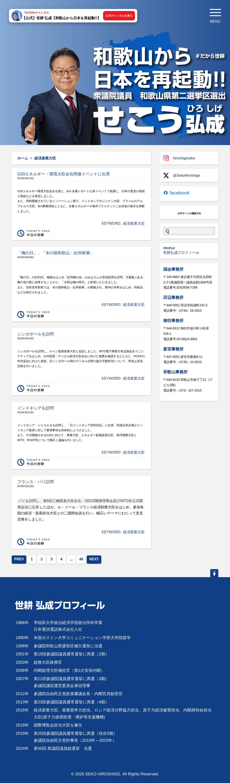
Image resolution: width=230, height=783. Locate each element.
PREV (19, 559)
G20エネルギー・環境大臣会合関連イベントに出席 (63, 174)
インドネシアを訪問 (35, 408)
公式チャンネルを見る (119, 15)
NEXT (94, 559)
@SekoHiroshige (181, 175)
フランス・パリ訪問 (35, 482)
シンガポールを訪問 (35, 334)
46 (81, 559)
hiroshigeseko (179, 158)
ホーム (22, 158)
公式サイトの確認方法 (189, 213)
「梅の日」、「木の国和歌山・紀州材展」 (55, 253)
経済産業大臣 (134, 223)
